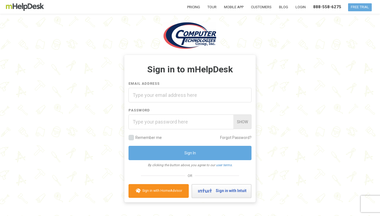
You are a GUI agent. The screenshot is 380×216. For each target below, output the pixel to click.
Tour (212, 7)
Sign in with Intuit (221, 191)
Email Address (144, 83)
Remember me (145, 137)
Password (139, 110)
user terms (224, 165)
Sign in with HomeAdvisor (158, 190)
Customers (261, 7)
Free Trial (360, 7)
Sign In (190, 153)
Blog (283, 7)
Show (242, 122)
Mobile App (234, 7)
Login (301, 7)
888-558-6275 (327, 6)
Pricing (193, 7)
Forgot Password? (235, 137)
